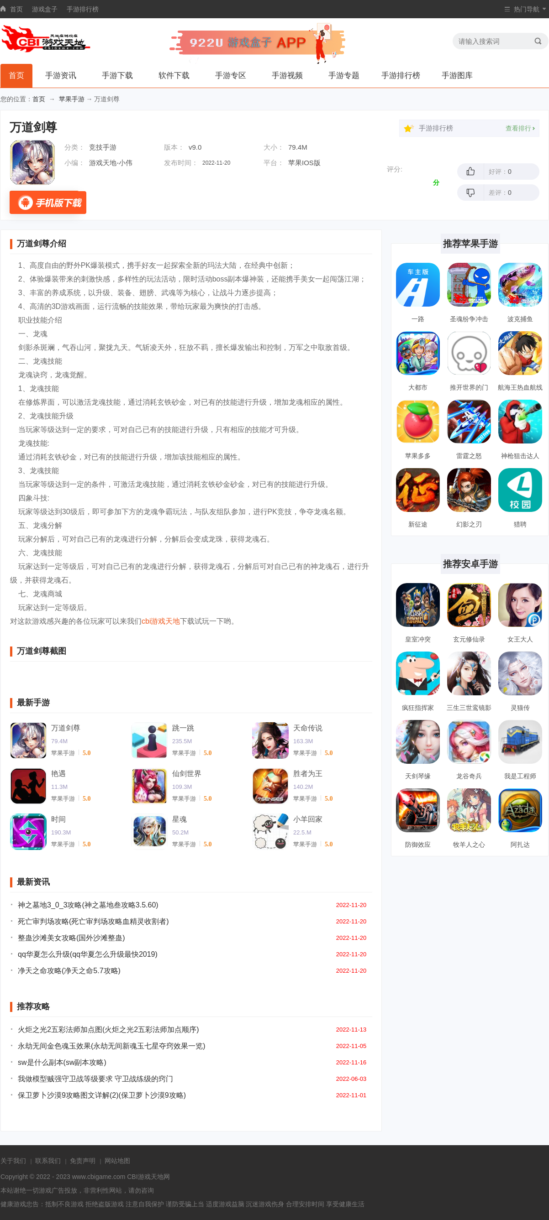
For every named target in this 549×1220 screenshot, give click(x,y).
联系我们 (48, 1160)
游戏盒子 (45, 9)
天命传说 (307, 728)
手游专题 (343, 75)
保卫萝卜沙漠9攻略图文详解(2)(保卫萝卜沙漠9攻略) (102, 1095)
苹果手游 (71, 99)
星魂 (179, 819)
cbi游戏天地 (161, 621)
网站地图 (117, 1160)
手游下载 (117, 75)
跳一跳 (183, 728)
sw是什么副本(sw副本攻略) (62, 1062)
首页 (16, 9)
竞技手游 (102, 147)
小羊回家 (307, 819)
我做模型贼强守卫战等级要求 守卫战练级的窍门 (95, 1079)
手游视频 (287, 75)
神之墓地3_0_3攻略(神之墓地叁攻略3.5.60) (88, 905)
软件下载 (174, 75)
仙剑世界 (186, 773)
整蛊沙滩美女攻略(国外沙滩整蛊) (71, 938)
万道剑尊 (65, 728)
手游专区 (230, 75)
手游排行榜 (83, 9)
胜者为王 (307, 773)
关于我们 (13, 1160)
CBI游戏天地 (145, 1176)
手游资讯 (60, 75)
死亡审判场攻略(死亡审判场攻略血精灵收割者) (93, 921)
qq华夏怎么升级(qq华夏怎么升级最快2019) (88, 954)
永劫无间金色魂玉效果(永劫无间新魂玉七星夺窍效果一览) (112, 1046)
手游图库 (457, 75)
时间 (58, 819)
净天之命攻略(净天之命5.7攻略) (69, 971)
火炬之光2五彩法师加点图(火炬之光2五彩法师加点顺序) (108, 1029)
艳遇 (58, 773)
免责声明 (82, 1160)
